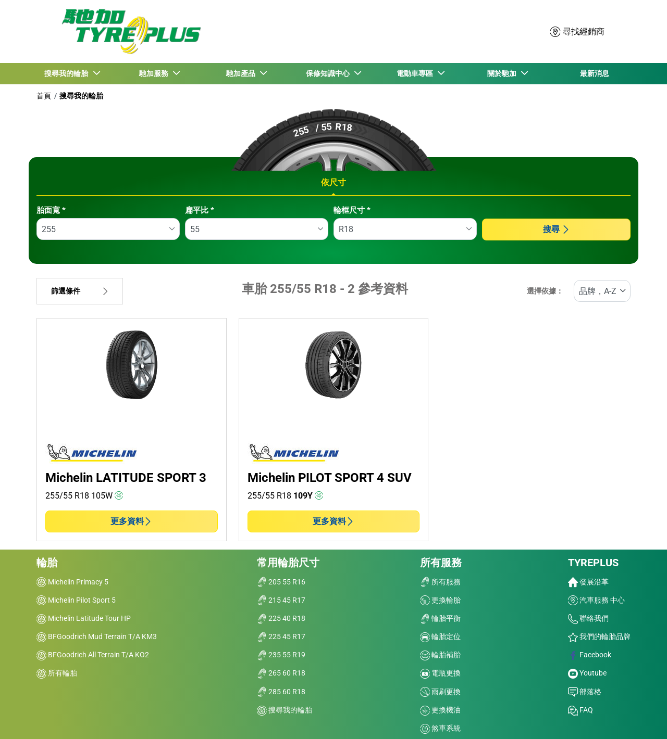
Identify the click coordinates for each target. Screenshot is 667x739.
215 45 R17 (281, 600)
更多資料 (131, 521)
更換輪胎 (440, 600)
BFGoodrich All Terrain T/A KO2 (92, 655)
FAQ (580, 710)
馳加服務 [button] (155, 73)
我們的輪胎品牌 (599, 636)
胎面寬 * (51, 210)
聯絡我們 (588, 618)
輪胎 (46, 562)
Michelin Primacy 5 (72, 582)
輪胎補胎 (440, 655)
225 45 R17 (281, 636)
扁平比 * (199, 210)
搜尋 (556, 229)
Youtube (587, 673)
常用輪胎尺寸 (288, 562)
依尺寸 (333, 182)
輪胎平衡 (440, 618)
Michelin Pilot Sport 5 (76, 600)
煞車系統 (440, 728)
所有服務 (441, 562)
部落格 (584, 691)
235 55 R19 (281, 655)
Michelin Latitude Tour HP (83, 618)
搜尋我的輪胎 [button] (67, 73)
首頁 (43, 96)
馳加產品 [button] (242, 73)
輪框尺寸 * (352, 210)
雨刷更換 (440, 691)
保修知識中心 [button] (328, 73)
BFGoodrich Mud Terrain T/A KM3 (96, 636)
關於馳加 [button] (503, 73)
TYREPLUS (593, 562)
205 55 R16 (281, 582)
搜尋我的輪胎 (81, 96)
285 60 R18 (281, 691)
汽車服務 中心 (596, 600)
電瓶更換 (440, 673)
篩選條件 (79, 291)
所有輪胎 (56, 673)
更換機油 (440, 710)
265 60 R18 (281, 673)
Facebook (589, 655)
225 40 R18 (281, 618)
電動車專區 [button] (416, 73)
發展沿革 (588, 582)
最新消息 (594, 73)
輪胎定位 (440, 636)
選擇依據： (545, 291)
